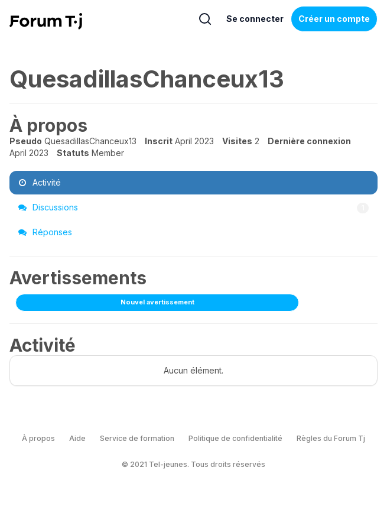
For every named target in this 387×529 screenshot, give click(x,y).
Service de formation (137, 438)
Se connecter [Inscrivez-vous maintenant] (255, 19)
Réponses (45, 232)
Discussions (193, 207)
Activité (39, 182)
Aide (77, 438)
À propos (38, 438)
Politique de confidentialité (235, 438)
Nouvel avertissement (157, 302)
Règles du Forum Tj (331, 438)
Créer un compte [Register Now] (334, 19)
